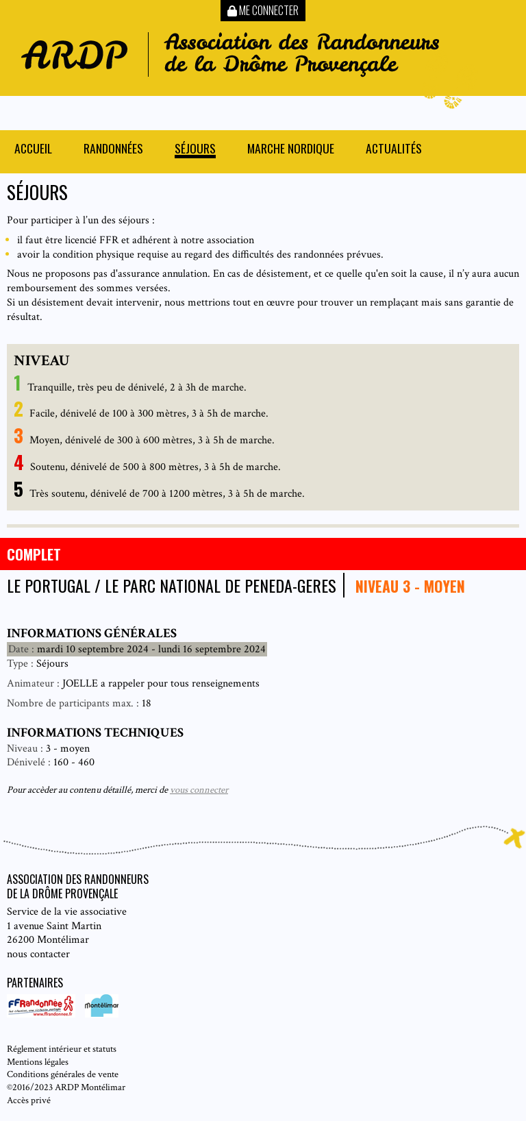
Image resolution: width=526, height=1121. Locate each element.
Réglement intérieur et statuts (61, 1048)
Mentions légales (37, 1061)
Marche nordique (290, 150)
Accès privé (29, 1100)
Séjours (195, 150)
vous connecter (199, 789)
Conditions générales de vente (62, 1074)
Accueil (33, 150)
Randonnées (113, 150)
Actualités (394, 150)
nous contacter (38, 954)
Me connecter (263, 10)
